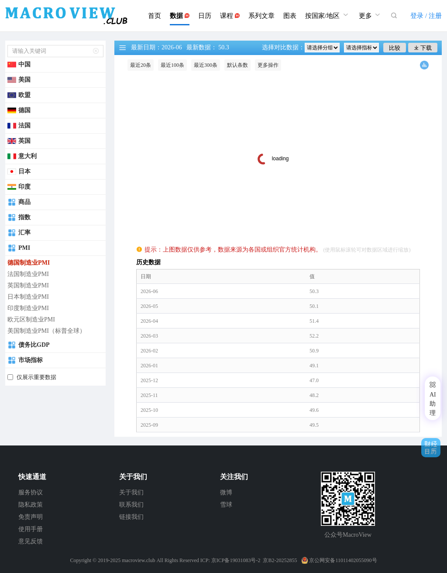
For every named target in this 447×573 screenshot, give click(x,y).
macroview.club (138, 560)
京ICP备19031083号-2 (236, 560)
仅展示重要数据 (36, 377)
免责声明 (30, 517)
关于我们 (131, 492)
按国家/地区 (327, 14)
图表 (289, 15)
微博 (226, 492)
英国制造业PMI (28, 285)
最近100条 (172, 65)
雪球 (226, 504)
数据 (179, 15)
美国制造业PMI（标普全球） (46, 331)
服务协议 (30, 492)
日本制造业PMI (28, 296)
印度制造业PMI (28, 308)
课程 (230, 15)
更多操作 (268, 65)
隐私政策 (30, 504)
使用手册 (30, 529)
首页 (154, 15)
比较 (394, 48)
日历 (204, 15)
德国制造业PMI (28, 262)
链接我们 (131, 517)
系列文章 (261, 15)
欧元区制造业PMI (31, 319)
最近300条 (205, 65)
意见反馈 (30, 541)
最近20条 (140, 65)
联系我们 (131, 504)
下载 (423, 48)
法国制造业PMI (28, 274)
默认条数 (237, 65)
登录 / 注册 (426, 15)
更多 (370, 14)
